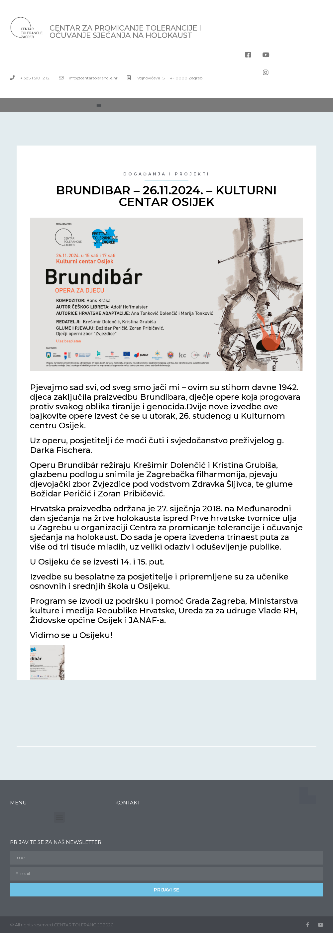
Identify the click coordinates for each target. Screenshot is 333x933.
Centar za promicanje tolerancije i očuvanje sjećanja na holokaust (125, 32)
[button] (99, 105)
